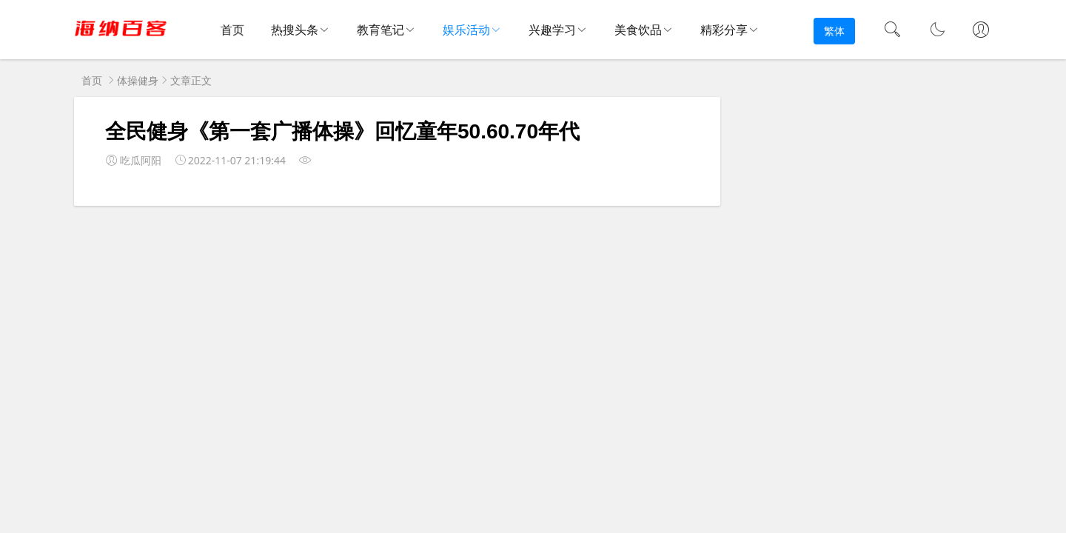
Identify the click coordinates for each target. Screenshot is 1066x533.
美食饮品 (638, 29)
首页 (233, 30)
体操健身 (137, 80)
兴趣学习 (552, 29)
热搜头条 (294, 29)
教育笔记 (380, 29)
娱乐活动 (466, 29)
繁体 (834, 31)
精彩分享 (724, 29)
